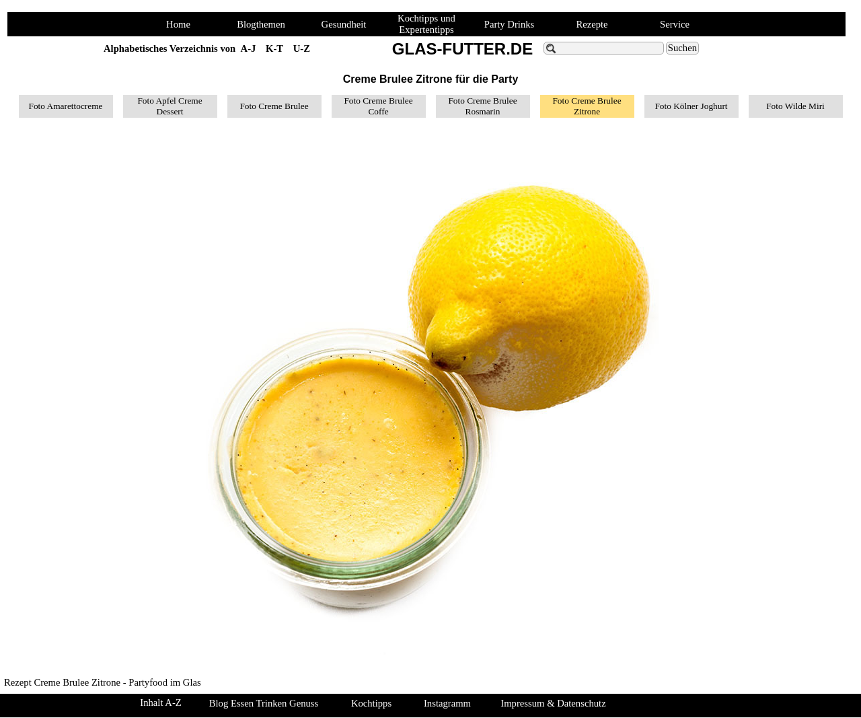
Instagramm (447, 703)
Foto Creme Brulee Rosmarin (482, 106)
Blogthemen (261, 24)
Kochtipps (371, 703)
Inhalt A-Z (160, 702)
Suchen (682, 47)
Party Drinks (509, 24)
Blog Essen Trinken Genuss (263, 703)
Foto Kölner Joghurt (690, 106)
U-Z (301, 48)
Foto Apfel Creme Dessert (169, 106)
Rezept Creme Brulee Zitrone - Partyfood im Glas (102, 682)
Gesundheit (344, 24)
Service (674, 24)
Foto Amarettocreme (66, 106)
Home (178, 24)
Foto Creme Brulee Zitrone (586, 106)
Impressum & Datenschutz (552, 703)
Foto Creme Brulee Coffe (378, 106)
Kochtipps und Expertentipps (426, 24)
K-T (274, 48)
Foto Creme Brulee (273, 106)
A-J (248, 48)
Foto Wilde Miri (795, 106)
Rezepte (591, 24)
